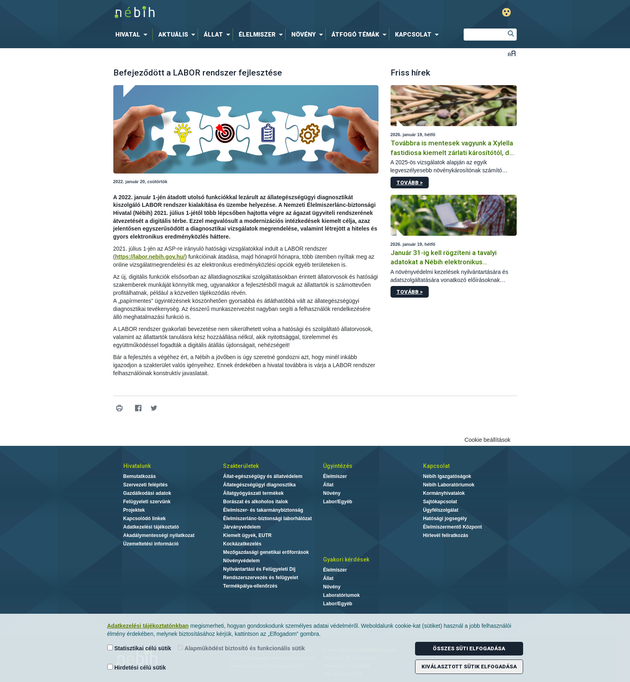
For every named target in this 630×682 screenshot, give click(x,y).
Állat (328, 485)
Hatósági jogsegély (445, 518)
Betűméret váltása (512, 53)
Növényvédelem (241, 561)
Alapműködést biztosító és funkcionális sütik (241, 648)
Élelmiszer (335, 476)
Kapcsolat (436, 466)
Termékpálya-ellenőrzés (250, 586)
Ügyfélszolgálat (440, 510)
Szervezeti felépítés (145, 485)
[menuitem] (133, 35)
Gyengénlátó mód (506, 12)
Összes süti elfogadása (469, 648)
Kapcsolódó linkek (144, 518)
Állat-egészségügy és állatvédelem (262, 476)
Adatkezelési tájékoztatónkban (148, 626)
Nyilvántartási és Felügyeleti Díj (259, 569)
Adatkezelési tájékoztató (151, 527)
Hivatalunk (137, 466)
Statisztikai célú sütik (139, 648)
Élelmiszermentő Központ (452, 527)
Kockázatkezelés (242, 544)
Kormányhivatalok (444, 493)
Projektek (134, 510)
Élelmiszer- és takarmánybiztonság (263, 510)
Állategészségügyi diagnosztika (259, 485)
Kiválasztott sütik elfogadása (469, 667)
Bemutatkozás (139, 476)
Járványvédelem (241, 527)
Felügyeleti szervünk (147, 501)
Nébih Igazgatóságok (447, 476)
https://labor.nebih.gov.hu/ (150, 256)
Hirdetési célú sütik (136, 667)
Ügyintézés (337, 466)
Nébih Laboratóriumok (449, 485)
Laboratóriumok (341, 595)
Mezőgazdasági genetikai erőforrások (266, 552)
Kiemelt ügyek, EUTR (247, 535)
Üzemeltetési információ (151, 544)
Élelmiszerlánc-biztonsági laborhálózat (267, 518)
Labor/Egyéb (337, 501)
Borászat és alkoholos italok (255, 501)
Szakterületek (241, 466)
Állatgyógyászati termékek (253, 493)
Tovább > (410, 183)
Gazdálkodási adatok (147, 493)
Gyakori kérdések (346, 559)
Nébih (229, 12)
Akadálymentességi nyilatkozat (158, 535)
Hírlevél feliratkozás (445, 535)
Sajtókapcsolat (440, 501)
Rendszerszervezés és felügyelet (260, 577)
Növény (331, 493)
